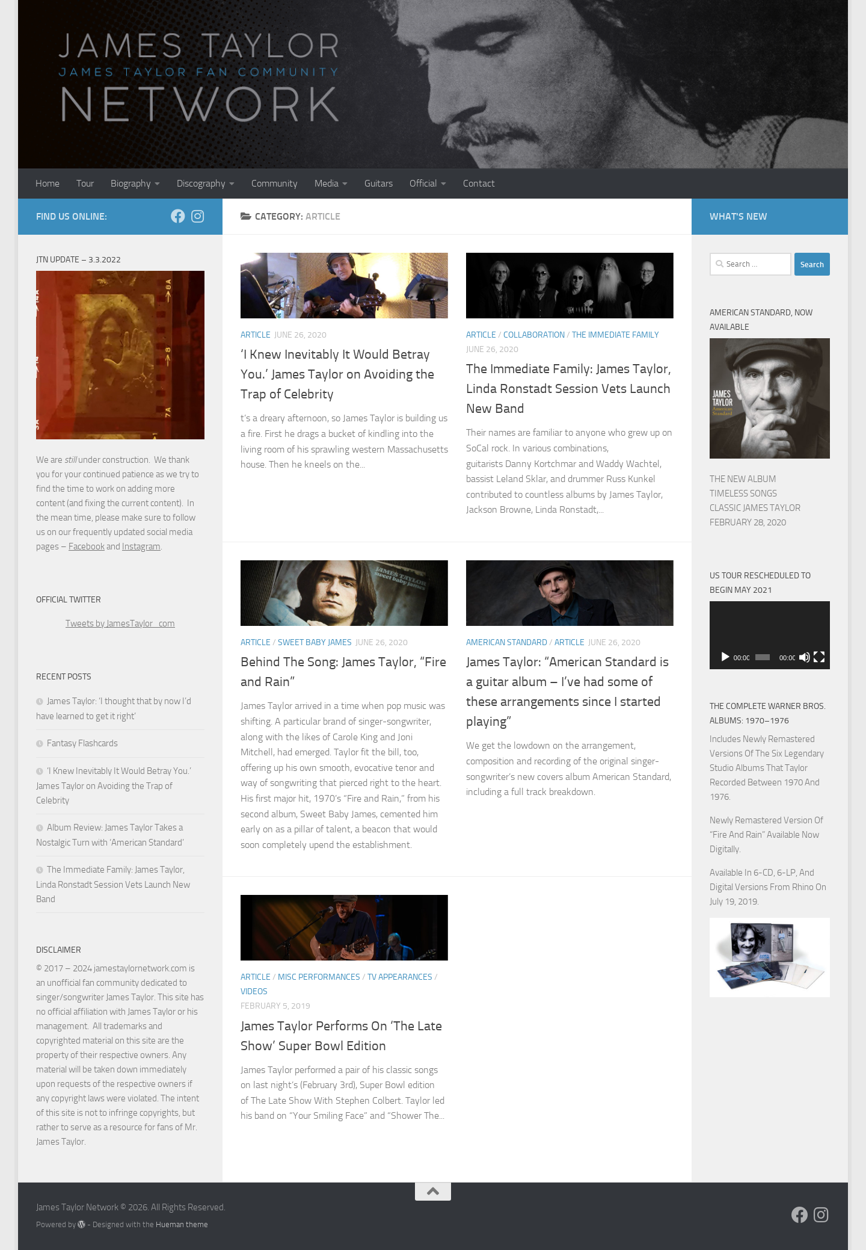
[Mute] (805, 657)
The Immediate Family (615, 335)
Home (47, 183)
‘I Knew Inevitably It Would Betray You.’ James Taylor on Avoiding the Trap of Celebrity (337, 374)
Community (274, 183)
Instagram (141, 546)
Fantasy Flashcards (82, 743)
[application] (770, 635)
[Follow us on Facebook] (178, 216)
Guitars (378, 183)
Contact (479, 183)
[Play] (725, 657)
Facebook (87, 546)
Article (256, 335)
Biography (131, 183)
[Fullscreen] (819, 657)
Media (327, 183)
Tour (85, 183)
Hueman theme (182, 1224)
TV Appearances (399, 977)
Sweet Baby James (315, 642)
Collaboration (534, 335)
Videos (254, 991)
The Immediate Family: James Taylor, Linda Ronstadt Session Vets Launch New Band (568, 388)
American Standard (506, 642)
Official (423, 183)
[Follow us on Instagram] (197, 216)
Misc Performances (319, 977)
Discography (201, 183)
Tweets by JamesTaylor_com (120, 623)
